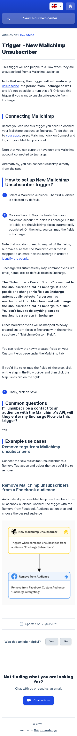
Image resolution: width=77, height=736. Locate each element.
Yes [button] (51, 641)
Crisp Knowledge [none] (45, 730)
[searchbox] (38, 18)
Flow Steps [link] (26, 35)
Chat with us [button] (41, 700)
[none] (56, 6)
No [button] (66, 641)
